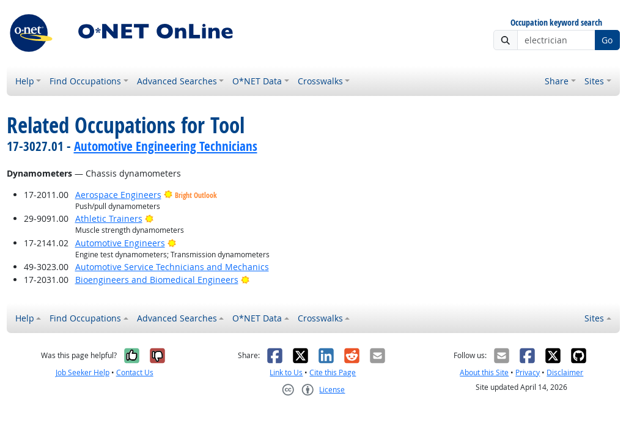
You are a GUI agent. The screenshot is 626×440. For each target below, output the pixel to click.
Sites (594, 81)
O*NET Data (257, 81)
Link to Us (286, 372)
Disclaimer (565, 372)
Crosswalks (320, 81)
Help (24, 81)
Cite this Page (332, 372)
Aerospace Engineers (118, 194)
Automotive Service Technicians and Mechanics (172, 267)
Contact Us (134, 372)
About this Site (484, 372)
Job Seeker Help (82, 372)
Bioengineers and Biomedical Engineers (156, 279)
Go (607, 40)
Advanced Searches (177, 81)
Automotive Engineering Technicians (165, 146)
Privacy (527, 372)
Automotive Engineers (120, 243)
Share (557, 81)
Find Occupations (85, 81)
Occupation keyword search (556, 23)
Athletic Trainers (108, 218)
